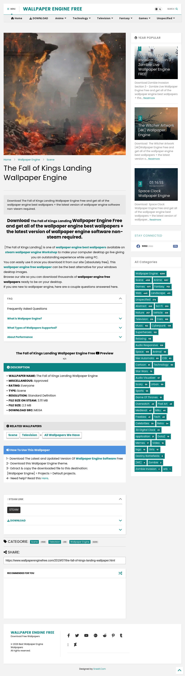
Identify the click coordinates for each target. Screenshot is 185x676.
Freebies (140, 417)
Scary (139, 384)
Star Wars (141, 371)
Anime (60, 18)
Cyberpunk (159, 325)
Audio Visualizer (145, 378)
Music (139, 325)
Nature (139, 312)
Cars (160, 319)
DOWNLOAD (38, 18)
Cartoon (140, 365)
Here (45, 478)
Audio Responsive (146, 345)
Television (105, 18)
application (142, 436)
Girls (151, 449)
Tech (157, 417)
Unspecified (166, 18)
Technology (82, 18)
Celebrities (142, 423)
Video (156, 443)
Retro (160, 423)
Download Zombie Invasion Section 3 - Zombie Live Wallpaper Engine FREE (156, 65)
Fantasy (125, 18)
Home (16, 18)
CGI (164, 358)
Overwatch (142, 404)
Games (144, 18)
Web (138, 293)
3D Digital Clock (145, 430)
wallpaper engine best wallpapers (81, 247)
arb (165, 469)
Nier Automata (144, 358)
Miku (158, 410)
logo (138, 449)
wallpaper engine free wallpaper (28, 267)
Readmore (149, 98)
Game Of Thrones (146, 397)
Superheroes (143, 332)
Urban (155, 384)
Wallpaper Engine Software (96, 458)
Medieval (141, 410)
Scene (51, 159)
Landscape (158, 293)
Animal (157, 351)
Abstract (140, 306)
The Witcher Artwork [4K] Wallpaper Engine (156, 130)
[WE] (138, 462)
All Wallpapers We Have (62, 435)
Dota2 (161, 436)
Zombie (153, 462)
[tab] (64, 299)
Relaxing (140, 338)
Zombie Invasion (145, 469)
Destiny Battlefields (147, 456)
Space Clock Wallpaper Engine (154, 193)
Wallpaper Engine (29, 159)
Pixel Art (162, 404)
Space (139, 351)
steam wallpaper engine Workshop (31, 252)
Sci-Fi (159, 306)
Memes (140, 443)
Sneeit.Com (99, 668)
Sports (139, 391)
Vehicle (158, 312)
